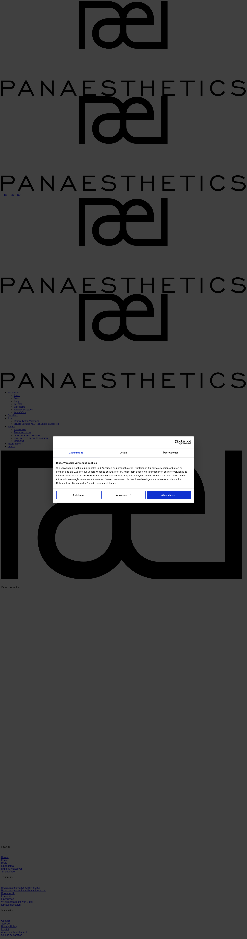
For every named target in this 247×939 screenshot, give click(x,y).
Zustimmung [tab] (76, 452)
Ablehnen (78, 495)
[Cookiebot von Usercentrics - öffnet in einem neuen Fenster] (177, 442)
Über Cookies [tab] (170, 452)
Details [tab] (123, 452)
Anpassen (123, 495)
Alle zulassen (168, 495)
